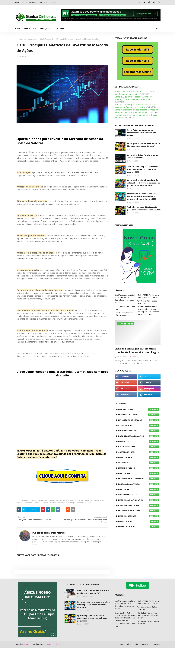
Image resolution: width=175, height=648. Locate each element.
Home (16, 2)
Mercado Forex (138, 409)
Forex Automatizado (138, 484)
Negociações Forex (138, 516)
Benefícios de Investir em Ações (34, 500)
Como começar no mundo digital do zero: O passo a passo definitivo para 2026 (93, 604)
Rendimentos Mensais (58, 503)
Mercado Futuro (138, 468)
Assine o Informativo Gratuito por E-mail (124, 313)
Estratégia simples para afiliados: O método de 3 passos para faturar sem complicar (136, 105)
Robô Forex (138, 441)
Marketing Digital (138, 526)
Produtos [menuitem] (29, 28)
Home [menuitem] (17, 28)
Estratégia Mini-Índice (71, 500)
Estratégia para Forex (138, 510)
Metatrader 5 (138, 457)
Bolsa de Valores (55, 500)
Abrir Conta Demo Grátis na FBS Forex (147, 302)
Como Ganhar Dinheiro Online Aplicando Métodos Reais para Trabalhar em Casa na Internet (149, 310)
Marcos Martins (24, 56)
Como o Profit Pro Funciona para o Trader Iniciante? (142, 156)
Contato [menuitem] (59, 28)
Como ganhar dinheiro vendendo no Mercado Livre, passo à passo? (143, 144)
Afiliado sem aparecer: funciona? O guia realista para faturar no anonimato (136, 92)
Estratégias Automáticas (138, 478)
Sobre (24, 2)
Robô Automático (138, 430)
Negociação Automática (138, 500)
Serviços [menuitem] (44, 28)
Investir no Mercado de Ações (92, 500)
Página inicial (22, 39)
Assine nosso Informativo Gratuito (148, 622)
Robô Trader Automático (138, 436)
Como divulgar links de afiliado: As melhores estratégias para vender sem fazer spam (134, 98)
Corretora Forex (138, 452)
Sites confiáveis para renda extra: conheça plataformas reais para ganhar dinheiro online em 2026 (142, 196)
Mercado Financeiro (24, 503)
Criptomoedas (138, 462)
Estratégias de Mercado (138, 420)
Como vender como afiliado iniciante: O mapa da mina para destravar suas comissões (136, 111)
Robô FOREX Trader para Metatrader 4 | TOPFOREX (149, 296)
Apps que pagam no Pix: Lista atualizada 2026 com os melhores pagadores (92, 618)
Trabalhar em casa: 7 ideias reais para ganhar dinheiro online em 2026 (144, 208)
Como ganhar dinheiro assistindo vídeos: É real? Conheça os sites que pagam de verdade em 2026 (143, 183)
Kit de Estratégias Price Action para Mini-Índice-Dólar (148, 615)
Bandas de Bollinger (138, 505)
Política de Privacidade (38, 2)
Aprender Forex (138, 425)
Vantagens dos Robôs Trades (39, 39)
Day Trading (138, 473)
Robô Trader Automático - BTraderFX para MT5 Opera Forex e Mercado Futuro (125, 299)
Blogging (27, 644)
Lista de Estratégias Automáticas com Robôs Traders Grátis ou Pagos (137, 350)
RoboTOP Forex (138, 521)
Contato (53, 2)
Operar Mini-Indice (41, 503)
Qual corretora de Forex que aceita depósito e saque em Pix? (93, 591)
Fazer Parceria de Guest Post (125, 307)
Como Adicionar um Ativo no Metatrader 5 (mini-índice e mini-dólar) (142, 132)
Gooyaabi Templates (52, 644)
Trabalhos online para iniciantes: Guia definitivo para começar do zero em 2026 (142, 169)
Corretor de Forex (138, 494)
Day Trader (138, 489)
